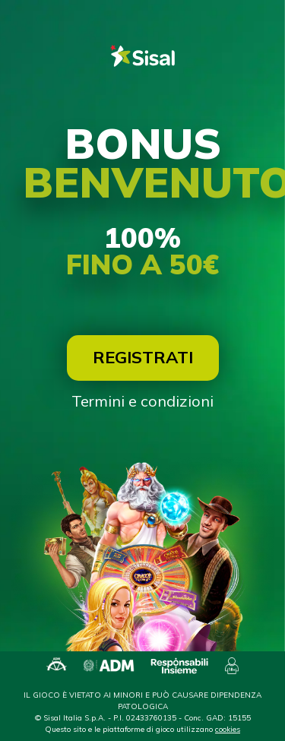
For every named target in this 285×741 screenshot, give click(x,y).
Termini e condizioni (142, 400)
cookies (227, 729)
